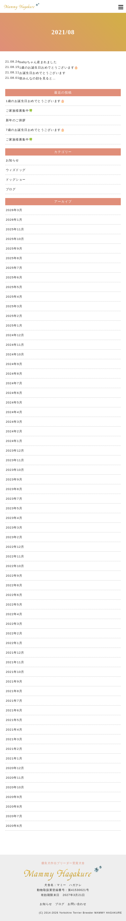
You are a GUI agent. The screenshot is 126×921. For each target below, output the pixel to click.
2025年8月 (14, 258)
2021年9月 (14, 681)
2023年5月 (14, 508)
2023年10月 (15, 469)
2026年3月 (14, 210)
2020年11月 (15, 777)
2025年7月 (14, 267)
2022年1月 (14, 643)
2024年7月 (14, 383)
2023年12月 (15, 450)
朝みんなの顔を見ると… (37, 78)
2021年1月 (14, 758)
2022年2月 (14, 633)
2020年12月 (15, 768)
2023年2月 (14, 537)
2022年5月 (14, 604)
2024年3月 (14, 421)
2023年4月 (14, 518)
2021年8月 (14, 691)
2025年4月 (14, 296)
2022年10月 (15, 566)
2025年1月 (14, 325)
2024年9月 (14, 364)
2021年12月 (15, 652)
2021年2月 (14, 748)
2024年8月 (14, 373)
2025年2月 (14, 315)
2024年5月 (14, 402)
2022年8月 (14, 585)
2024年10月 (15, 354)
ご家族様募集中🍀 (19, 110)
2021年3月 (14, 739)
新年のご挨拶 (16, 120)
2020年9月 (14, 797)
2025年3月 (14, 306)
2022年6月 (14, 594)
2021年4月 (14, 729)
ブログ (11, 189)
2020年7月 (14, 816)
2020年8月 (14, 806)
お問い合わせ (77, 904)
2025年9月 (14, 248)
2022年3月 (14, 623)
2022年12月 (15, 546)
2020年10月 (15, 787)
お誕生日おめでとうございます (42, 73)
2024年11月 (15, 344)
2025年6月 (14, 277)
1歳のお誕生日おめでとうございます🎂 (48, 67)
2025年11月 (15, 229)
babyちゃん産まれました (38, 62)
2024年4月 (14, 412)
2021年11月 (15, 662)
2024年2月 (14, 431)
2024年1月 (14, 441)
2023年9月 (14, 479)
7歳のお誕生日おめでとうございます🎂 (35, 129)
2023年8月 (14, 489)
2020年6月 (14, 825)
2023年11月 (15, 460)
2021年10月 (15, 671)
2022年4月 (14, 614)
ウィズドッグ (16, 170)
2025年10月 (15, 239)
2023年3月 (14, 527)
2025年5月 (14, 287)
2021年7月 (14, 700)
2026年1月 (14, 219)
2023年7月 (14, 498)
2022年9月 (14, 575)
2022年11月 (15, 556)
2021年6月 (14, 710)
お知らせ (12, 160)
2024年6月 (14, 392)
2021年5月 (14, 720)
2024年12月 (15, 335)
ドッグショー (16, 179)
